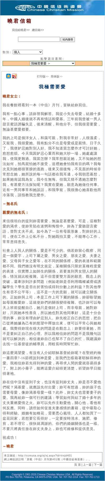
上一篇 (87, 464)
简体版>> (57, 76)
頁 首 (77, 464)
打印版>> (43, 76)
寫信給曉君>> (21, 30)
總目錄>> (38, 30)
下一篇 (98, 464)
